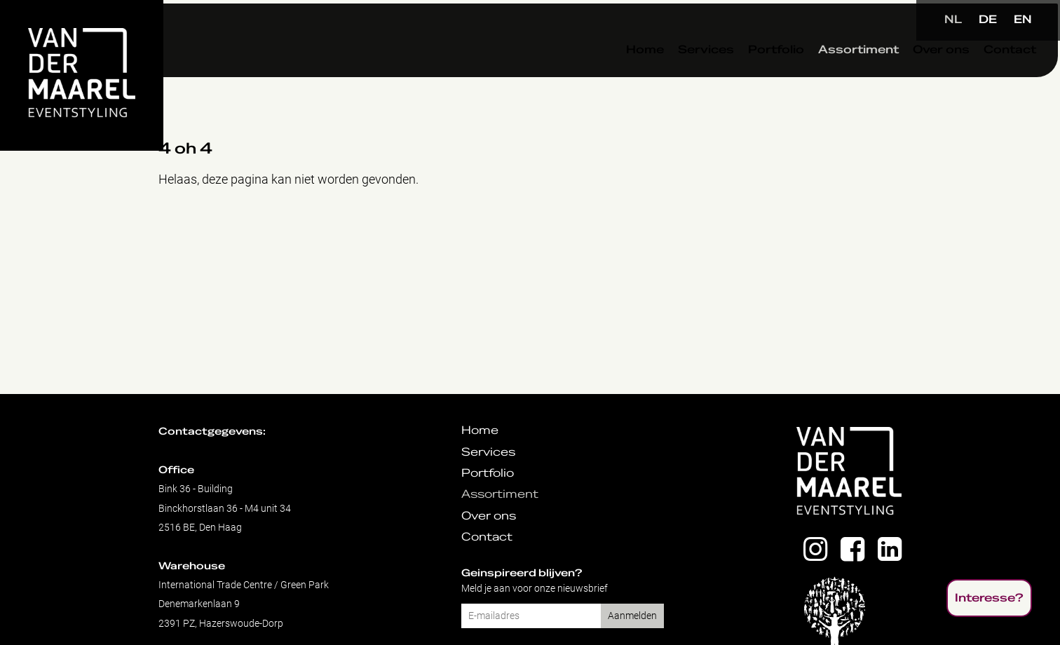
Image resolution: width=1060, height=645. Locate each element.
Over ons (909, 76)
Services (674, 76)
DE (988, 20)
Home (613, 76)
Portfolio (744, 76)
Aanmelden (632, 616)
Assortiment (826, 76)
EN (1023, 20)
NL (953, 20)
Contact (977, 76)
